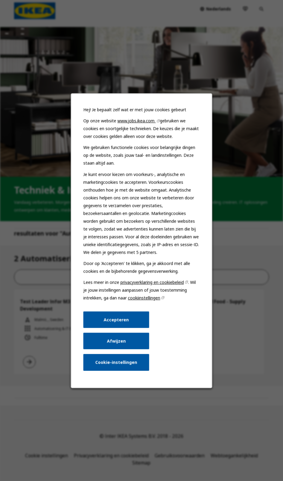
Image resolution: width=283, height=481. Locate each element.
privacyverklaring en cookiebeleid (152, 286)
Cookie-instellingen (116, 364)
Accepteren (116, 322)
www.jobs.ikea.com (137, 127)
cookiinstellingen (144, 301)
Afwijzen (116, 343)
